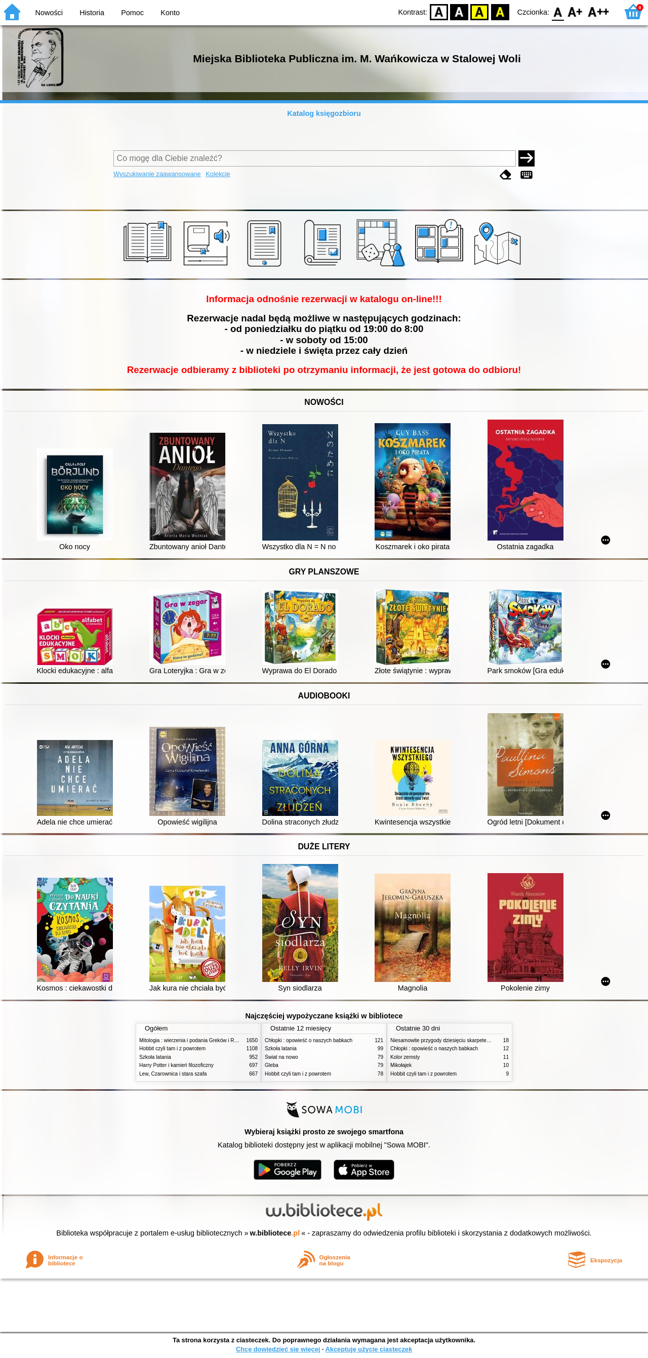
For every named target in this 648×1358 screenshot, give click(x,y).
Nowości (49, 13)
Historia (91, 13)
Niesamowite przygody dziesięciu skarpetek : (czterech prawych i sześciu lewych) (482, 1040)
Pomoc (132, 13)
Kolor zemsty (405, 1057)
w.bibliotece (275, 1233)
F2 (598, 11)
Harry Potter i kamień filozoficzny (176, 1065)
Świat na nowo (281, 1057)
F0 (557, 11)
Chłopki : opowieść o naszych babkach (308, 1040)
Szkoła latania (155, 1057)
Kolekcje (218, 174)
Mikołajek (401, 1065)
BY (500, 11)
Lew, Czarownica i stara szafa (173, 1074)
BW (459, 11)
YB (479, 11)
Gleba (271, 1065)
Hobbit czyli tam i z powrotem (172, 1048)
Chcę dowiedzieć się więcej (278, 1349)
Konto (170, 13)
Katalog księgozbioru (324, 113)
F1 (575, 11)
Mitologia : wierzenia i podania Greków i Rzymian (195, 1040)
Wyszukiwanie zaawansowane (157, 174)
